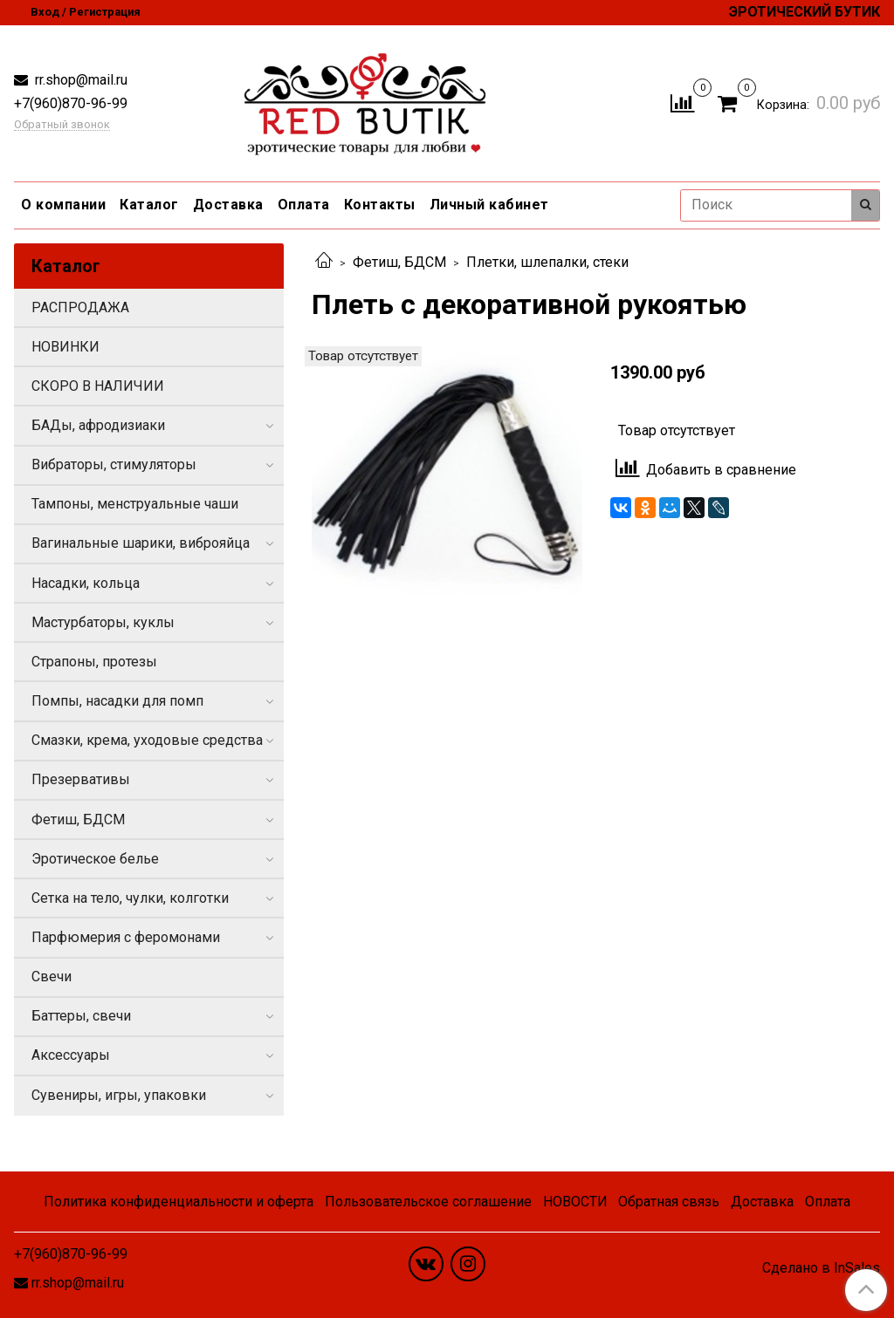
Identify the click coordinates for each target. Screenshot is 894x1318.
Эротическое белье (95, 858)
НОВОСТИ (575, 1201)
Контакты (380, 204)
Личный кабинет (489, 204)
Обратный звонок (62, 125)
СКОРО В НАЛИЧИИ (97, 386)
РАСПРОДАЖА (80, 307)
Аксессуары (70, 1055)
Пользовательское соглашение (428, 1201)
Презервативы (80, 779)
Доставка (228, 204)
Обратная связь (668, 1201)
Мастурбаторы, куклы (103, 622)
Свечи (51, 976)
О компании (63, 204)
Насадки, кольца (85, 583)
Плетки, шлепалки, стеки (547, 262)
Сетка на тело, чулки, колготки (130, 898)
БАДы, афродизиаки (98, 425)
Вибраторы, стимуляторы (113, 464)
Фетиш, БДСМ (399, 262)
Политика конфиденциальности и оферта (178, 1201)
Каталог (149, 204)
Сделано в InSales (821, 1268)
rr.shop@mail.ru (79, 80)
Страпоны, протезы (94, 661)
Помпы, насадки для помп (117, 701)
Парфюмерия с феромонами (125, 937)
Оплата (304, 204)
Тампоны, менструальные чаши (134, 503)
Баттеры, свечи (81, 1015)
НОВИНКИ (65, 346)
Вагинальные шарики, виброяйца (140, 543)
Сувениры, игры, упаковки (118, 1095)
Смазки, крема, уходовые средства (147, 740)
